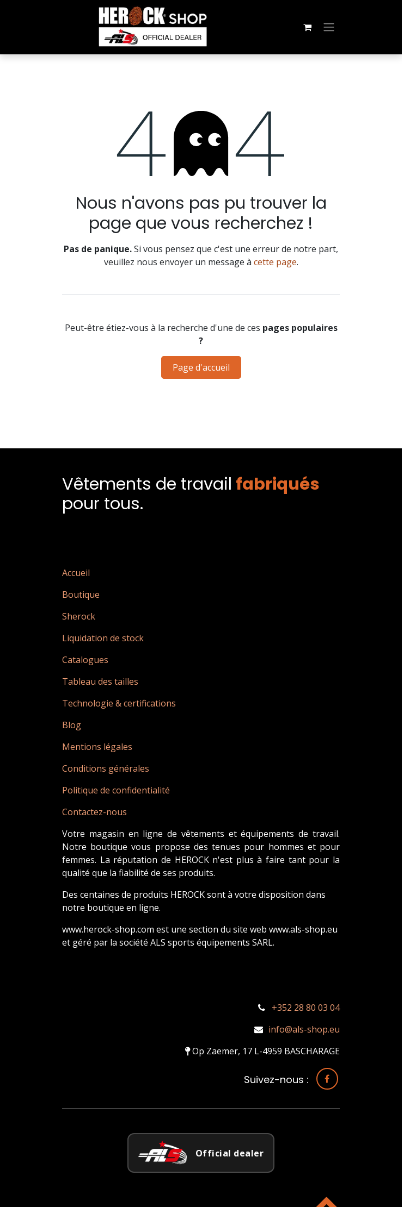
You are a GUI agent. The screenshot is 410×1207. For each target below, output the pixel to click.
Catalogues (85, 660)
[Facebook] (327, 1079)
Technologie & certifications (119, 703)
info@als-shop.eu (304, 1029)
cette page (275, 262)
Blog (71, 725)
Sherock (78, 616)
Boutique (81, 595)
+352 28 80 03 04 (306, 1008)
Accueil (76, 573)
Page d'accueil (201, 367)
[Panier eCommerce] (307, 27)
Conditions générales (105, 768)
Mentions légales (97, 747)
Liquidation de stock (103, 638)
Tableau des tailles (100, 681)
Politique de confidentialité (116, 790)
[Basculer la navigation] (329, 27)
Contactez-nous (94, 812)
